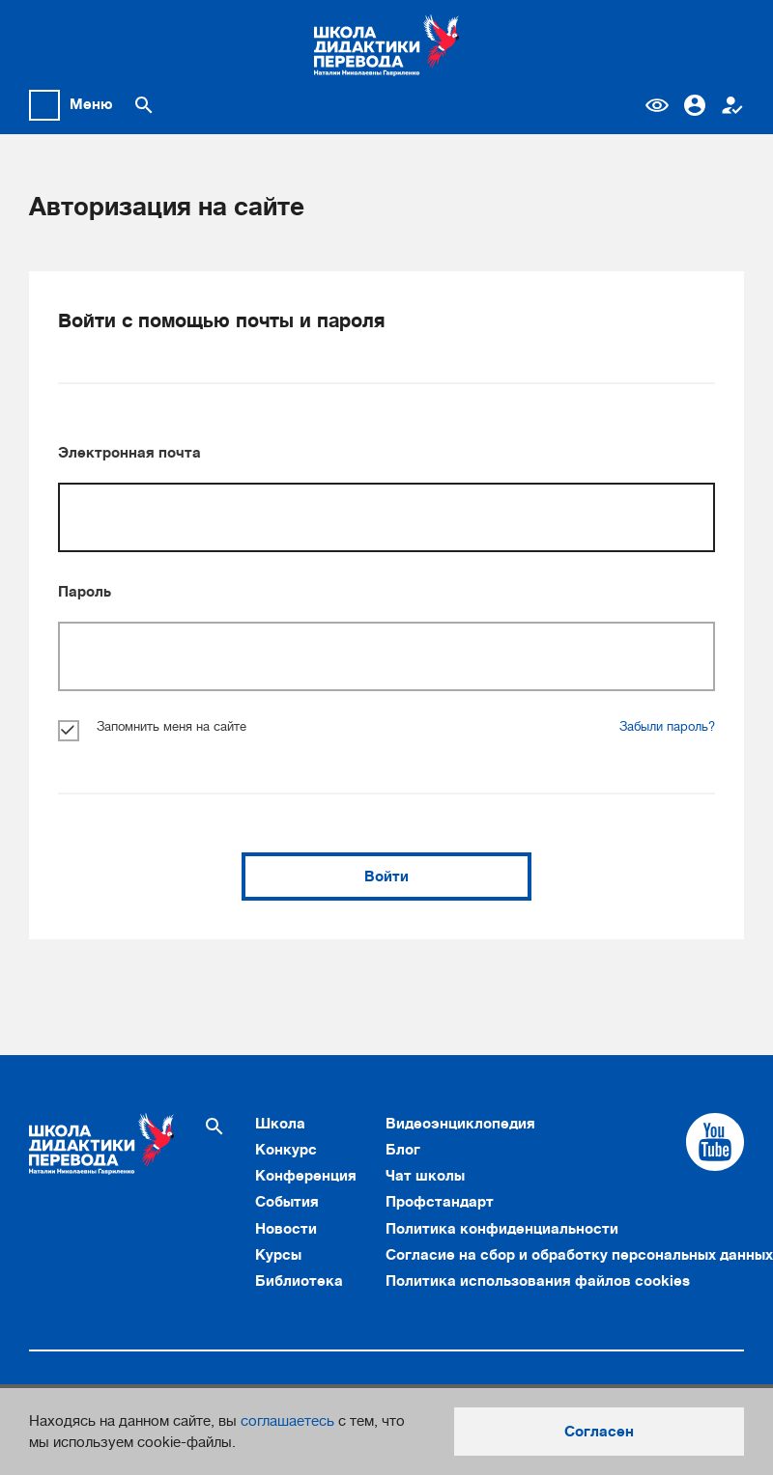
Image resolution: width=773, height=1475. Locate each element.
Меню (91, 104)
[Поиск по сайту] (144, 105)
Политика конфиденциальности (502, 1229)
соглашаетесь (287, 1421)
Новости (286, 1229)
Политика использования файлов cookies (538, 1281)
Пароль (84, 591)
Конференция (306, 1175)
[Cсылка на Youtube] (715, 1142)
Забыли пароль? (667, 727)
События (287, 1202)
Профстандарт (440, 1202)
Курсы (278, 1255)
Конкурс (286, 1149)
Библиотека (299, 1281)
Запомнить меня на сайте (152, 727)
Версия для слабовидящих (657, 105)
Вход (694, 105)
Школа (280, 1123)
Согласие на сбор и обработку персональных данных (579, 1255)
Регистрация (732, 105)
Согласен (599, 1431)
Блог (403, 1149)
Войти (386, 876)
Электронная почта (129, 452)
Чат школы (425, 1175)
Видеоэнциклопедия (460, 1123)
